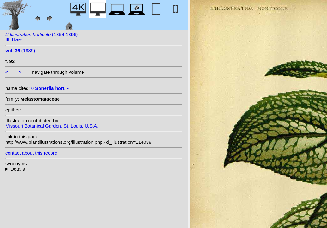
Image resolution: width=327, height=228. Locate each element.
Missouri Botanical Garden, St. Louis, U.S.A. (51, 126)
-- (93, 169)
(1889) (20, 50)
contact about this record (31, 152)
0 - (50, 88)
